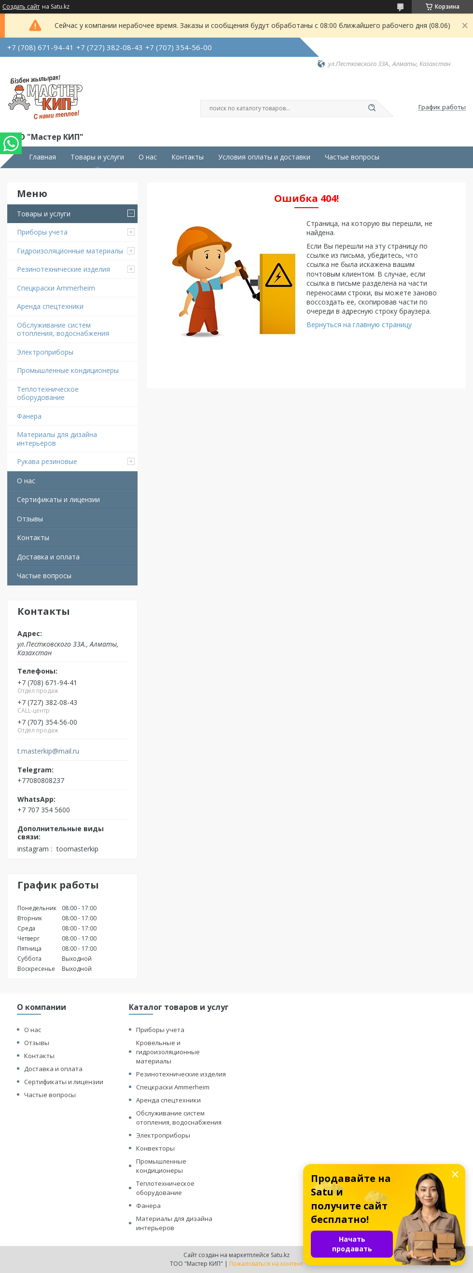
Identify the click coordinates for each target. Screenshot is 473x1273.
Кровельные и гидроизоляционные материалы (168, 1051)
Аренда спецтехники (50, 306)
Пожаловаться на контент (266, 1264)
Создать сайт (21, 6)
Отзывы (30, 518)
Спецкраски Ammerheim (56, 287)
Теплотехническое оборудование (48, 393)
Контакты (187, 157)
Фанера (29, 416)
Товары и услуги (97, 157)
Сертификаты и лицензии (58, 499)
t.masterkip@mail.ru (48, 751)
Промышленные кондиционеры (68, 370)
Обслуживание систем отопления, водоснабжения (63, 329)
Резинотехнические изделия (63, 269)
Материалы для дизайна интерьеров (57, 439)
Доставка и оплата (48, 556)
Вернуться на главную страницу (359, 324)
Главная (42, 157)
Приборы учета (42, 232)
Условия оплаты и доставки (264, 157)
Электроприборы (45, 352)
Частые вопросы (352, 157)
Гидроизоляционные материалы (70, 250)
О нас (148, 157)
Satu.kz (280, 1255)
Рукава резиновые (47, 461)
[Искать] (371, 108)
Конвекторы (155, 1148)
